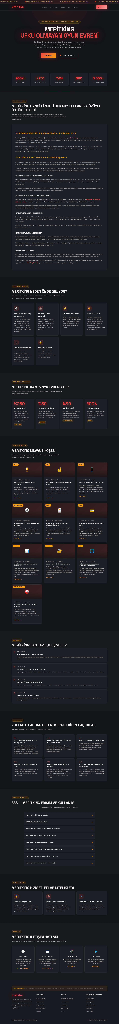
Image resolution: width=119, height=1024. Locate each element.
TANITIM (44, 7)
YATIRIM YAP (89, 1008)
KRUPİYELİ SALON (40, 1008)
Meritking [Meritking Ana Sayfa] (18, 7)
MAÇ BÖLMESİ (40, 1005)
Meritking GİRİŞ (90, 998)
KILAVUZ (63, 7)
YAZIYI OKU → (18, 498)
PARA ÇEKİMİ (89, 1011)
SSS (69, 7)
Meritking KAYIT (90, 1002)
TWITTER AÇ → (95, 966)
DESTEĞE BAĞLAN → (23, 968)
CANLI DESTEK (65, 1002)
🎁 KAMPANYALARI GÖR (67, 55)
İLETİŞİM (75, 7)
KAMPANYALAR (54, 7)
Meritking (17, 995)
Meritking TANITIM (41, 998)
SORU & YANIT (65, 1008)
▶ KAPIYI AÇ (101, 7)
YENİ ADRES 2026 (90, 1005)
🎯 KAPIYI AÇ (48, 55)
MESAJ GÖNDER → (47, 968)
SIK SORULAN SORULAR (67, 998)
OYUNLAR (38, 1011)
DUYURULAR (64, 1005)
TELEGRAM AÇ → (72, 966)
